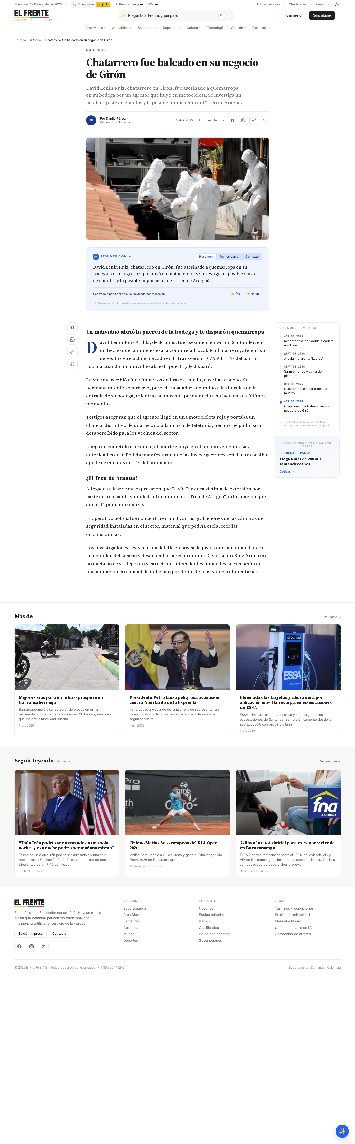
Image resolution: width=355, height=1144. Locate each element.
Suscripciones (210, 944)
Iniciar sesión (293, 17)
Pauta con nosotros (214, 938)
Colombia (261, 32)
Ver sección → (330, 765)
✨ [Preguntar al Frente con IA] (342, 1131)
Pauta (319, 4)
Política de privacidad (292, 918)
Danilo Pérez (116, 122)
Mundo (128, 938)
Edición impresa (268, 4)
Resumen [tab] (206, 261)
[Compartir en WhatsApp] (243, 124)
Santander (147, 32)
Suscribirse (322, 17)
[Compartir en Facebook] (232, 124)
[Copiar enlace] (253, 124)
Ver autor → (332, 621)
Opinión (238, 32)
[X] (44, 950)
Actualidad (121, 32)
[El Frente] (43, 17)
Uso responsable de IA (293, 931)
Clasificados (297, 4)
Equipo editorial (211, 918)
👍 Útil (235, 298)
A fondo (35, 44)
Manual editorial (288, 925)
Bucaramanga (134, 912)
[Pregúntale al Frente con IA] (175, 17)
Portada (20, 44)
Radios (204, 925)
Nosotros (206, 912)
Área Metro (95, 32)
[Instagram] (31, 950)
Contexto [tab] (252, 261)
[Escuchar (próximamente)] (264, 124)
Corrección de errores (293, 938)
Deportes (171, 32)
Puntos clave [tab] (229, 261)
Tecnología (215, 32)
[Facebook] (19, 950)
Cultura (193, 32)
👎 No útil (253, 298)
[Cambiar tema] (337, 4)
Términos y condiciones (294, 912)
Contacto (59, 937)
